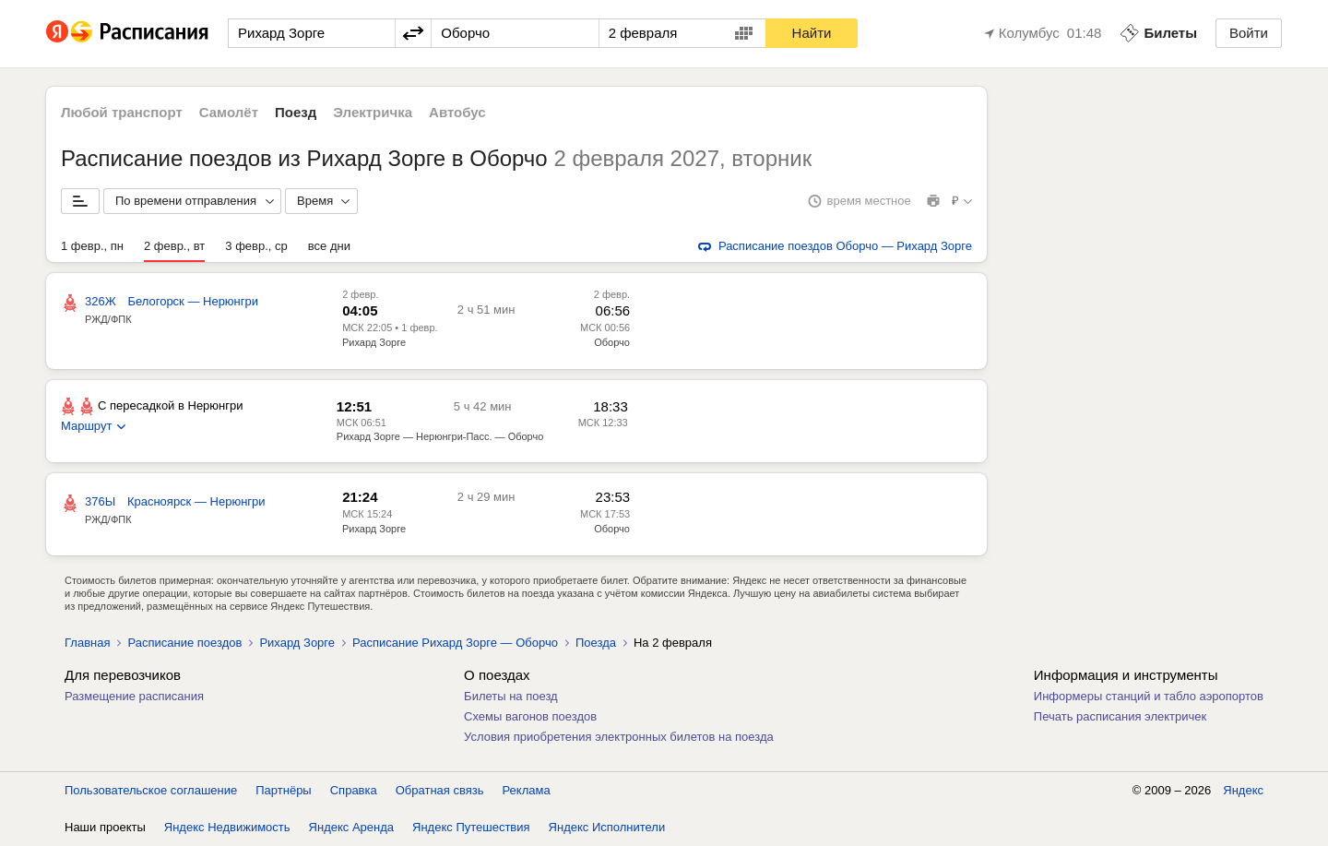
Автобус (457, 112)
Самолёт (228, 112)
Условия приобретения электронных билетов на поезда (619, 737)
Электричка (372, 112)
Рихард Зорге (374, 342)
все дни (329, 246)
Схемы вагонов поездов (530, 716)
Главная (87, 642)
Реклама (527, 790)
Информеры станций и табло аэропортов (1148, 696)
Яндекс (1243, 790)
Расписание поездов (184, 642)
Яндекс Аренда (351, 827)
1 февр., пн (92, 246)
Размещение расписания (134, 696)
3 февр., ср (256, 246)
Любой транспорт (122, 112)
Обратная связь (440, 790)
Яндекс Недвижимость (227, 827)
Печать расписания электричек (1120, 716)
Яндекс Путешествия (471, 827)
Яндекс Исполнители (607, 827)
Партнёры (283, 790)
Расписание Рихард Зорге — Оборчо (455, 642)
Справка (353, 790)
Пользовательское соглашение (151, 790)
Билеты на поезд (511, 696)
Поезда (595, 642)
